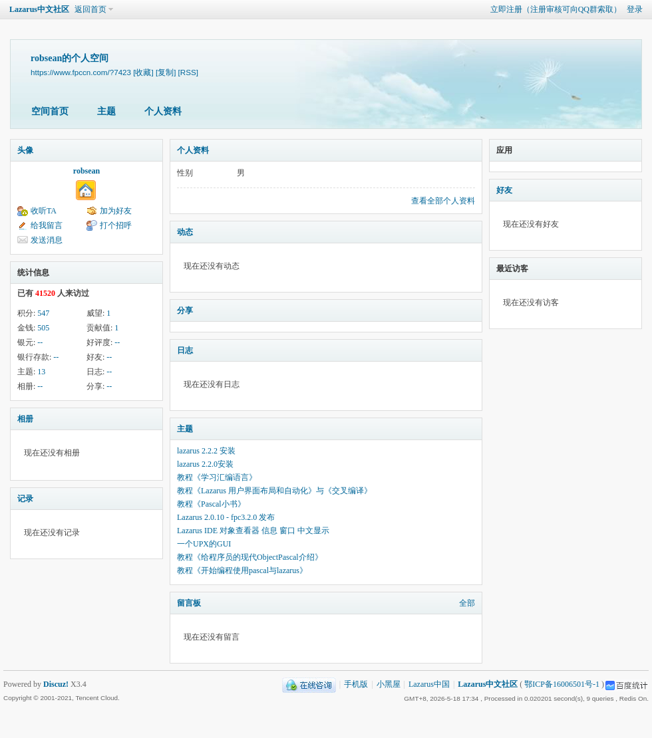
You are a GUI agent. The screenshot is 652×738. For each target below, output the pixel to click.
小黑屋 (389, 684)
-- (40, 342)
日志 (185, 350)
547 (43, 313)
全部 (467, 603)
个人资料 (163, 111)
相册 (25, 419)
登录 (635, 9)
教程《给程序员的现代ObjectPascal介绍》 (250, 557)
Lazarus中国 (429, 684)
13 (41, 371)
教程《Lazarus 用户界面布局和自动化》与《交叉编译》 (274, 490)
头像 (25, 150)
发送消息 (47, 240)
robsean (86, 171)
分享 (185, 310)
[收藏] (143, 72)
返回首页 (90, 9)
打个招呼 (116, 225)
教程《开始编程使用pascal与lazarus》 (242, 570)
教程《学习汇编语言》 (217, 477)
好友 (504, 190)
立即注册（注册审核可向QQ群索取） (555, 9)
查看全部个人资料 (443, 200)
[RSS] (188, 72)
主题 (106, 111)
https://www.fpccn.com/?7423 (81, 72)
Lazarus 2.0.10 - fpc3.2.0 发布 (226, 517)
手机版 (356, 684)
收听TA (44, 210)
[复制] (166, 72)
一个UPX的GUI (204, 544)
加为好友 (116, 210)
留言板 (189, 603)
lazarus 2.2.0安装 (205, 464)
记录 (25, 498)
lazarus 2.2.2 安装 (206, 450)
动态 (185, 232)
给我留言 (47, 225)
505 (43, 327)
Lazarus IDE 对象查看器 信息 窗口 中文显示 (253, 530)
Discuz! (56, 684)
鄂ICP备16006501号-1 (561, 684)
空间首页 (50, 111)
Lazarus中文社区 (39, 9)
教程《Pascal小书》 (211, 504)
